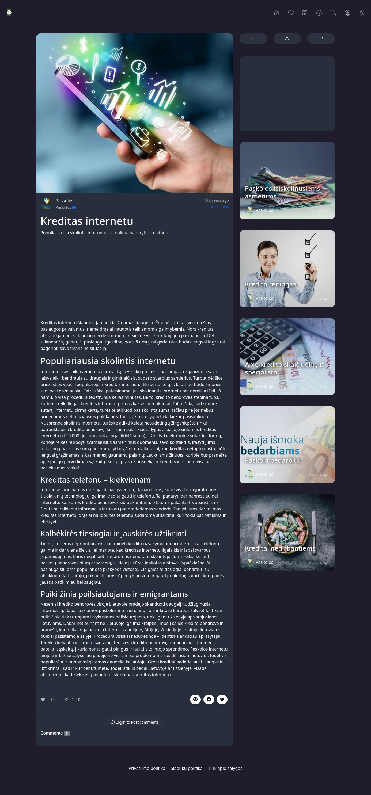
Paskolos (64, 201)
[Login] (348, 12)
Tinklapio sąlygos (225, 768)
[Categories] (305, 12)
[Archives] (319, 12)
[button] (208, 699)
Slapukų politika (187, 768)
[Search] (333, 12)
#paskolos (220, 206)
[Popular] (291, 12)
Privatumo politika (146, 768)
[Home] (277, 12)
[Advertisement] (134, 277)
